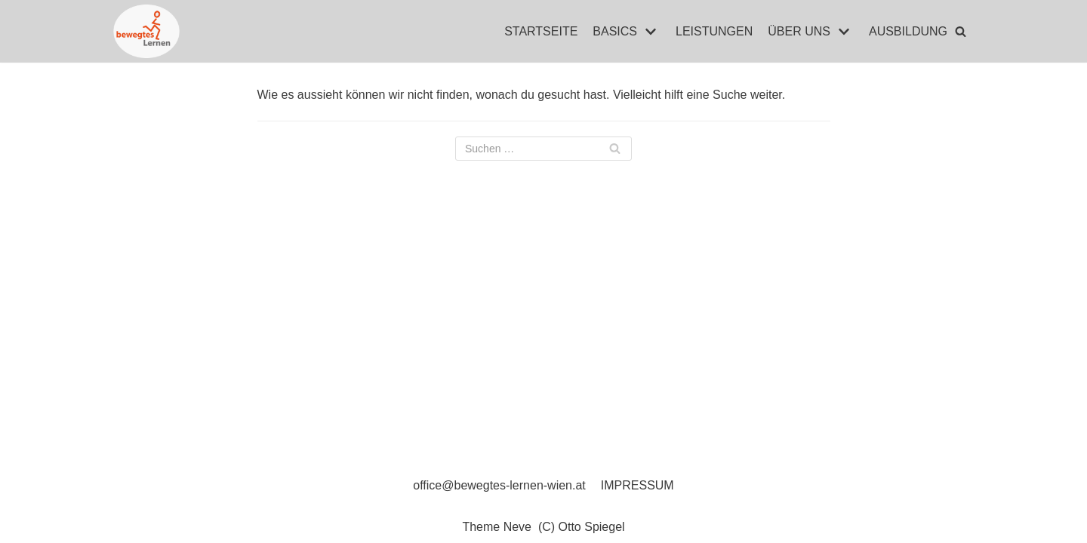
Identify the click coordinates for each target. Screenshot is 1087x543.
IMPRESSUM (637, 485)
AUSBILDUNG (908, 31)
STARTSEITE (540, 31)
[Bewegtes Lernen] (146, 32)
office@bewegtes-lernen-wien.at (499, 485)
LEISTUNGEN (714, 31)
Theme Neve (496, 526)
